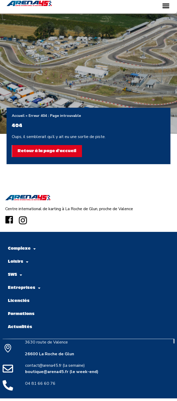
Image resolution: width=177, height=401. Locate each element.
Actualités (20, 327)
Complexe (22, 249)
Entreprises (24, 288)
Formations (21, 314)
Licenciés (19, 301)
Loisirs (18, 262)
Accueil (18, 115)
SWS (15, 275)
